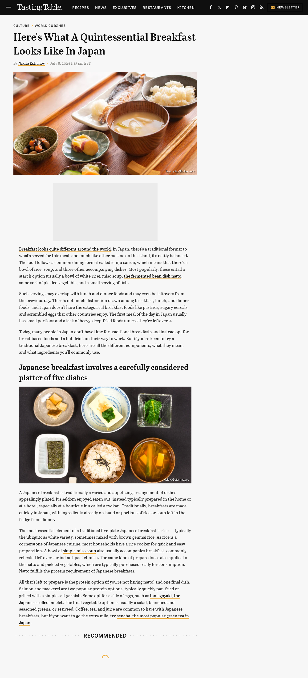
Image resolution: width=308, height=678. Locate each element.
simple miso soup (79, 551)
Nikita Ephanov (31, 63)
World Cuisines (50, 25)
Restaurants (157, 7)
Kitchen (186, 7)
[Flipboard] (227, 8)
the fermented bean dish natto (152, 276)
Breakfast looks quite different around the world (65, 249)
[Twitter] (219, 8)
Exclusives (125, 7)
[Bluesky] (244, 8)
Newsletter (285, 7)
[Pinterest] (236, 8)
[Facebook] (210, 8)
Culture (21, 25)
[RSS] (261, 8)
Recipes (80, 7)
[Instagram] (253, 8)
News (101, 7)
